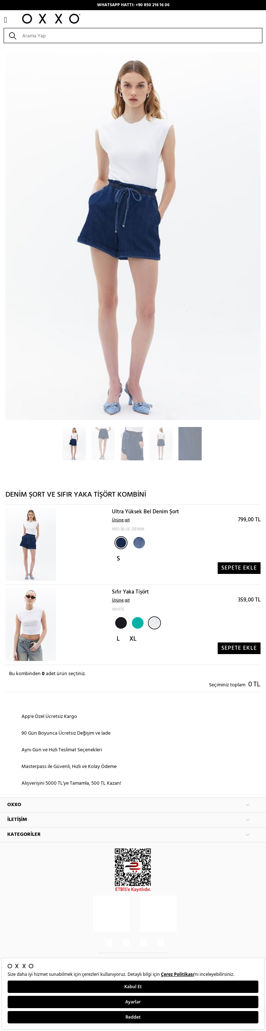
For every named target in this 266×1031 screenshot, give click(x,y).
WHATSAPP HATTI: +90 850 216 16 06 (133, 5)
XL (133, 639)
